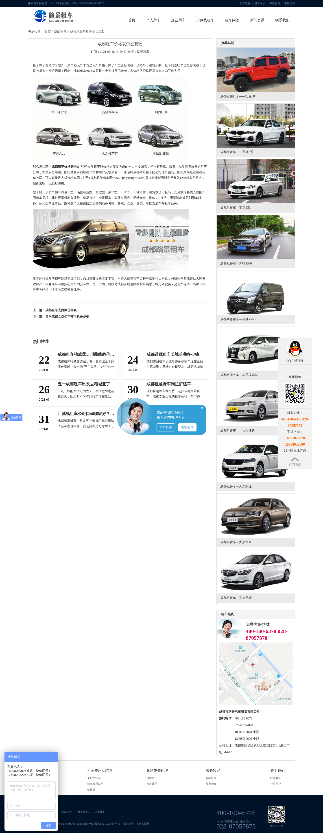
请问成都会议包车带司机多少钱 (67, 316)
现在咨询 (187, 427)
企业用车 (178, 20)
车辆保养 (211, 778)
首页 (131, 20)
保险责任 (275, 3)
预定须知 (211, 783)
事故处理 (289, 3)
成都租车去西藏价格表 (61, 310)
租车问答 (232, 20)
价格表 (91, 789)
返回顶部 (295, 464)
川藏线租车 (205, 20)
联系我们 (282, 20)
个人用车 (153, 20)
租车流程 (246, 3)
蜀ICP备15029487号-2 (107, 823)
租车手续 (260, 3)
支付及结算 (94, 778)
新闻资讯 (257, 20)
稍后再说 (165, 427)
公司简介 (275, 783)
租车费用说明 (95, 783)
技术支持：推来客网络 (136, 823)
